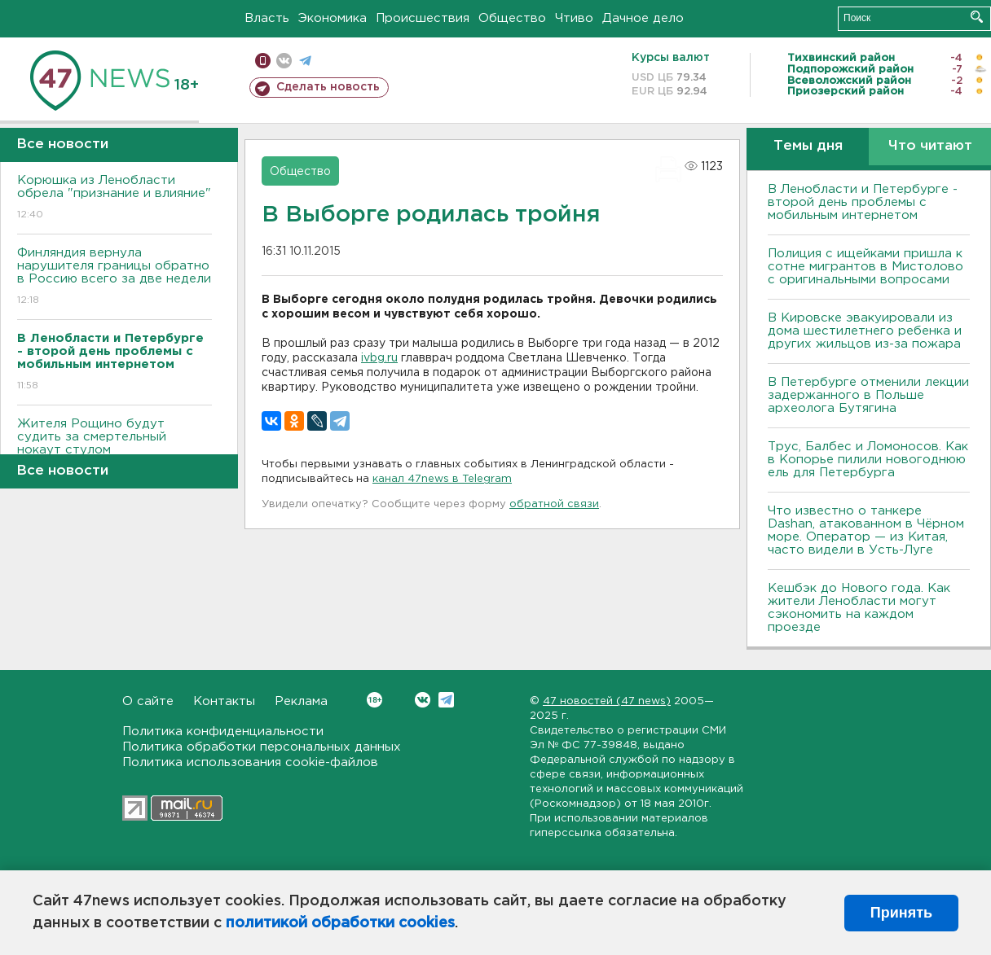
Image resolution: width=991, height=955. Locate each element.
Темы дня (808, 146)
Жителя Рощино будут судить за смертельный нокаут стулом (114, 448)
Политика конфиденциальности (223, 731)
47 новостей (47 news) (607, 701)
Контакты (224, 701)
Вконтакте (374, 699)
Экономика (332, 18)
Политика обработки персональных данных (261, 747)
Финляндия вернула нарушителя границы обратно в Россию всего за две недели (114, 277)
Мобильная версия (263, 60)
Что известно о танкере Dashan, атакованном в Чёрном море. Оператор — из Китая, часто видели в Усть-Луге (866, 530)
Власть (266, 18)
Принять (901, 913)
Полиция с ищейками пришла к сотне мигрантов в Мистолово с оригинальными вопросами (865, 266)
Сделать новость (328, 87)
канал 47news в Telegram (442, 479)
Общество (512, 18)
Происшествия (422, 18)
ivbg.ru (379, 358)
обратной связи (554, 504)
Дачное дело (643, 18)
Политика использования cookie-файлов (250, 762)
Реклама (301, 701)
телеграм (305, 60)
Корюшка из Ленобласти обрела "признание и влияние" (114, 198)
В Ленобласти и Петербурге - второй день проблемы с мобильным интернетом (863, 202)
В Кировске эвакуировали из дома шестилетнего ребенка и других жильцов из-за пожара (865, 331)
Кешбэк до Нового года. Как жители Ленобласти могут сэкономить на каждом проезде (859, 608)
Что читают (930, 146)
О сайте (148, 701)
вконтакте (284, 60)
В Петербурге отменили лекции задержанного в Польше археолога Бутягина (868, 395)
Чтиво (574, 18)
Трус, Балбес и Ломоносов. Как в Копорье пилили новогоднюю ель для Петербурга (868, 459)
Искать (977, 17)
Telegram (446, 699)
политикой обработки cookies (340, 923)
